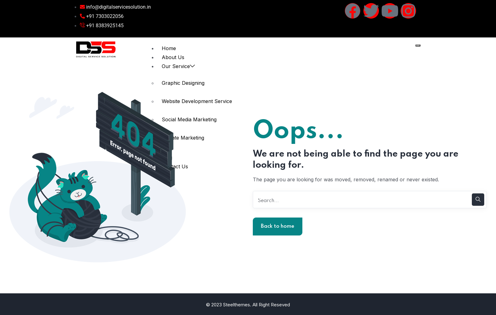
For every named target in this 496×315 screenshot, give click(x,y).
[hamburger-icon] (417, 45)
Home (169, 48)
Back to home (277, 226)
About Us (173, 57)
